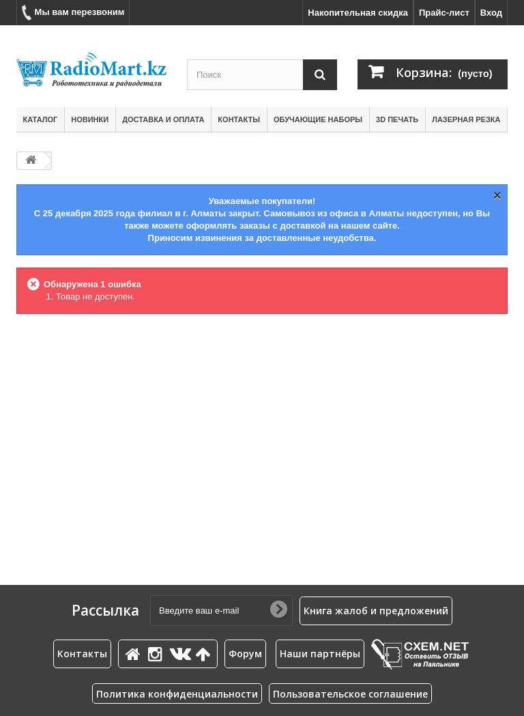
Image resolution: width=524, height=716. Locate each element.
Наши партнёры (320, 653)
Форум (245, 653)
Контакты (239, 119)
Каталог (40, 119)
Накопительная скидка (358, 13)
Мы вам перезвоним (73, 12)
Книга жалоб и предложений (376, 610)
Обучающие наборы (318, 119)
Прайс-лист (444, 13)
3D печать (397, 119)
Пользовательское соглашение (350, 693)
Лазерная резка (466, 119)
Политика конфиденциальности (177, 693)
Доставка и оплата (163, 119)
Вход (491, 13)
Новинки (89, 119)
